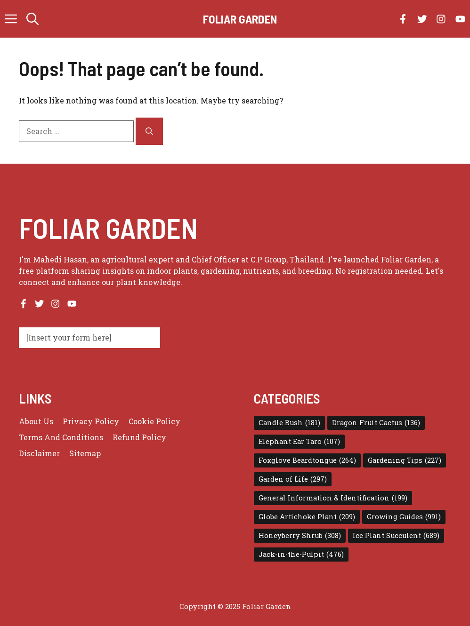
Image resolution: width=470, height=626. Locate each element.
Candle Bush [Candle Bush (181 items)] (289, 423)
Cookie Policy (154, 421)
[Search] (149, 131)
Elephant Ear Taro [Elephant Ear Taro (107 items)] (299, 441)
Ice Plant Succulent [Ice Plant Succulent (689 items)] (396, 536)
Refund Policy (139, 437)
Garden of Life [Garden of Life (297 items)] (293, 479)
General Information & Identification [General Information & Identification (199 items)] (333, 498)
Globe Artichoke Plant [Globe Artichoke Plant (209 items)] (307, 517)
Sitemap (85, 453)
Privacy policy (91, 421)
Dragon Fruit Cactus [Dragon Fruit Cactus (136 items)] (376, 423)
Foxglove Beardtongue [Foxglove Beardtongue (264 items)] (307, 460)
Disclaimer (39, 453)
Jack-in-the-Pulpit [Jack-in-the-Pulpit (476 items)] (301, 554)
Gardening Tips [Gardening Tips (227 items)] (404, 460)
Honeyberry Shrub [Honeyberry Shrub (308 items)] (300, 536)
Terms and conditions (61, 437)
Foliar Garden (240, 19)
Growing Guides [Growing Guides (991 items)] (404, 517)
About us (36, 421)
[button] (32, 19)
